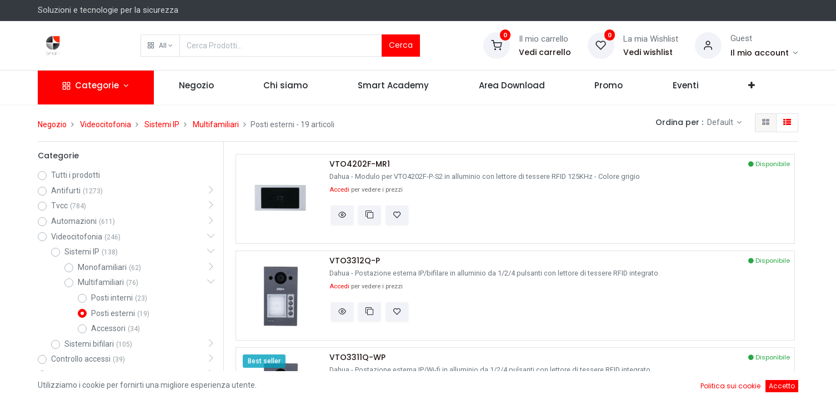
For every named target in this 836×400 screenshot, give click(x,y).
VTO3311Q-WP (357, 357)
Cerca (401, 45)
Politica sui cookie (730, 386)
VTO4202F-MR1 (359, 164)
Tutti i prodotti (75, 175)
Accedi (339, 189)
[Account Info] (764, 53)
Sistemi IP (161, 124)
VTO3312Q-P (354, 261)
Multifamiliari (216, 124)
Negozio (52, 124)
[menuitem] (196, 87)
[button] (160, 45)
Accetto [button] (782, 386)
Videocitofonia (105, 124)
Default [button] (721, 122)
